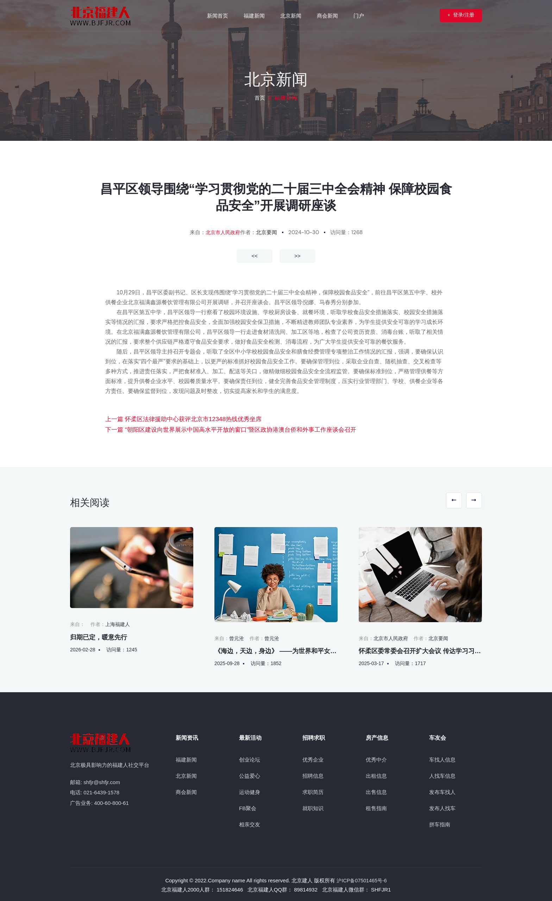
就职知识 (313, 806)
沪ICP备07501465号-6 (361, 879)
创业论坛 (249, 758)
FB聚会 (247, 806)
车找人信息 (442, 758)
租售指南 (376, 806)
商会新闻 (186, 790)
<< (254, 256)
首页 (260, 98)
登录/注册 (453, 15)
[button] (447, 500)
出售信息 (376, 790)
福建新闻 (186, 758)
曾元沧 (236, 636)
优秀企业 (313, 758)
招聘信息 (313, 774)
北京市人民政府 (222, 232)
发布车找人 (442, 790)
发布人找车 (442, 806)
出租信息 (376, 774)
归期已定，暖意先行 (98, 635)
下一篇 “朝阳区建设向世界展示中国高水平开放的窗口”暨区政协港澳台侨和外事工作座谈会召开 (223, 428)
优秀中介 (376, 758)
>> (297, 256)
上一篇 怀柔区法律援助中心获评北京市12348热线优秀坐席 (178, 418)
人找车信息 (442, 774)
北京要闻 (267, 232)
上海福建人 (117, 622)
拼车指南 (439, 823)
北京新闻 (186, 774)
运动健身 (249, 790)
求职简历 (313, 790)
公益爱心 (249, 774)
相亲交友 (249, 823)
